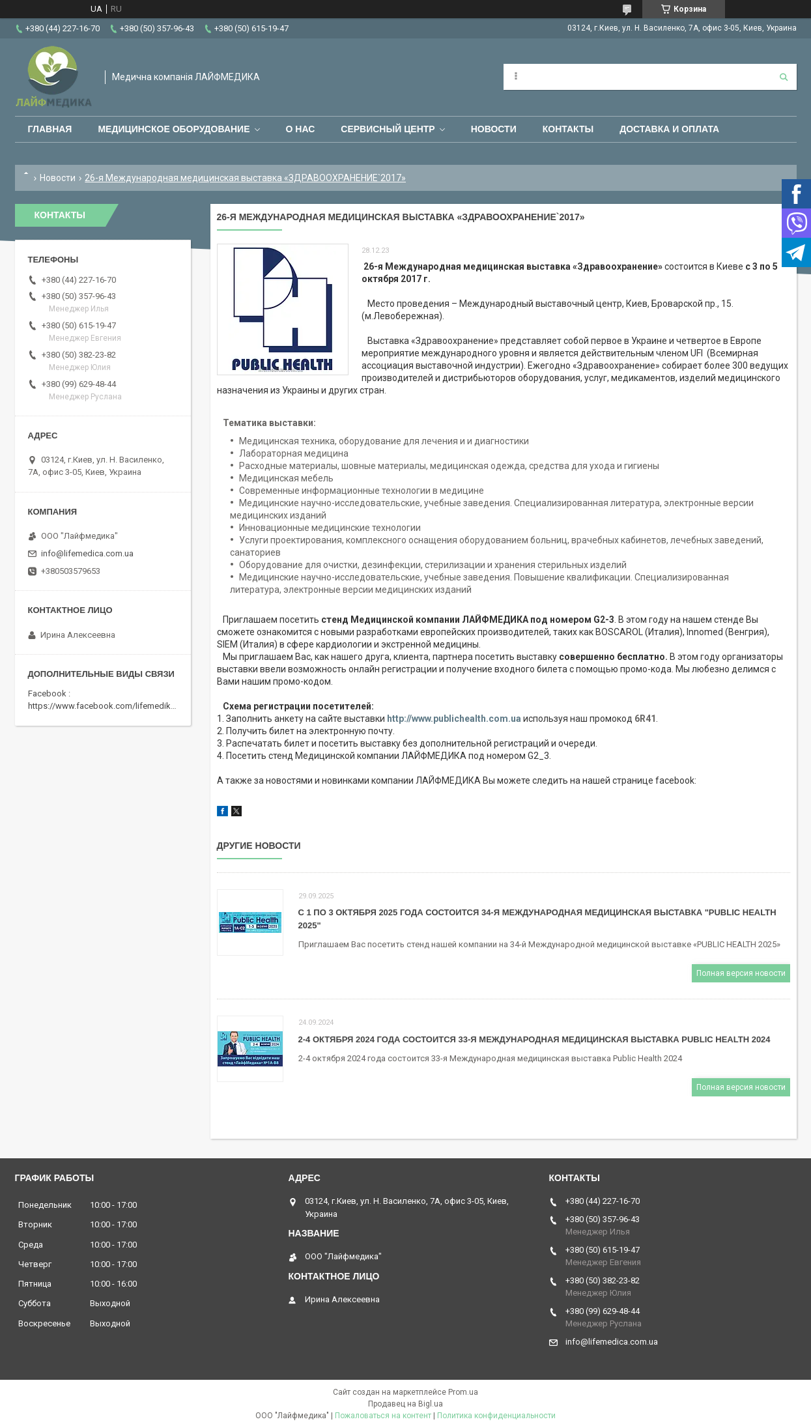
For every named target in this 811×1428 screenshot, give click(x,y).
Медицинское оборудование (173, 129)
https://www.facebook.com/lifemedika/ (103, 706)
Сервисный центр (387, 129)
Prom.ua (463, 1392)
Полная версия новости (741, 973)
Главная (50, 129)
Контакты (568, 129)
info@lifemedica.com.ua (87, 553)
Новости (494, 129)
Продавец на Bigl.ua (405, 1403)
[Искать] (784, 77)
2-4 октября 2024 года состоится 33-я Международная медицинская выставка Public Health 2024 (534, 1039)
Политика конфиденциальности (496, 1415)
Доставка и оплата (669, 129)
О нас (300, 129)
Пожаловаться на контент (383, 1415)
